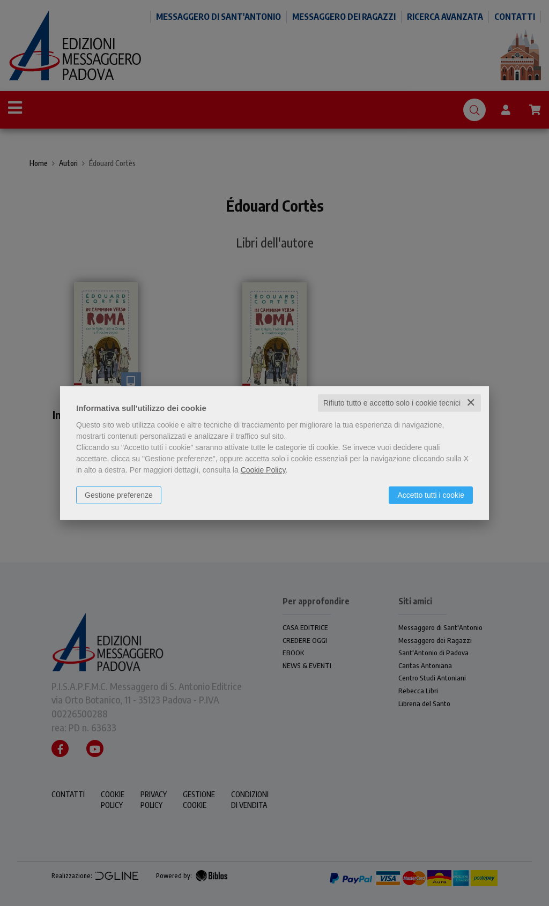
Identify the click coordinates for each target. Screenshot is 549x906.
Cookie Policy (263, 470)
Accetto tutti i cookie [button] (430, 495)
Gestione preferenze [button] (119, 495)
